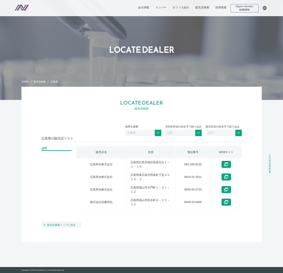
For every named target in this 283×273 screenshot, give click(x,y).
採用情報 (221, 7)
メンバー (160, 7)
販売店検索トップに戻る (61, 225)
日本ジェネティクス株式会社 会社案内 (41, 7)
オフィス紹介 (180, 7)
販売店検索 (202, 7)
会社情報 (143, 7)
